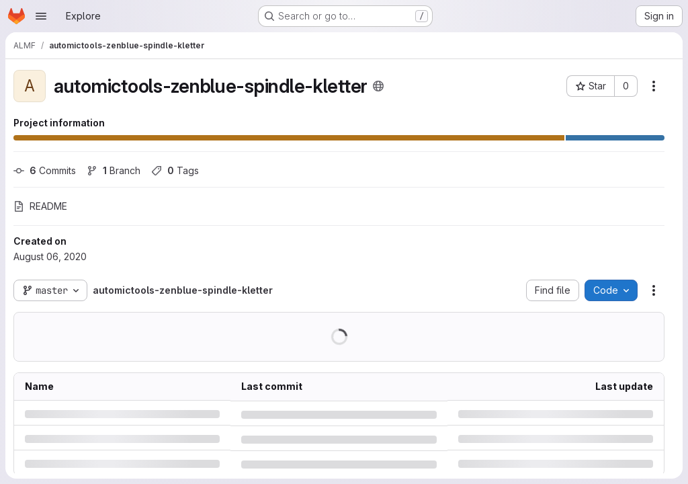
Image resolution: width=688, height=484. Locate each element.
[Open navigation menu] (41, 16)
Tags (175, 170)
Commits (44, 170)
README (40, 206)
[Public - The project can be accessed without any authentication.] (378, 86)
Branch (113, 170)
